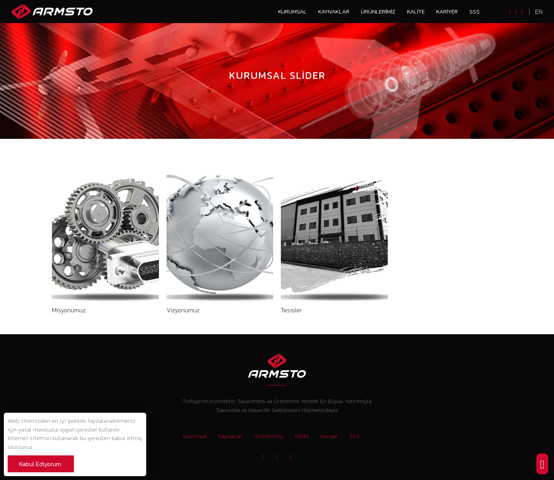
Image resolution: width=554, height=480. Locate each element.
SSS (474, 11)
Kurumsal (292, 11)
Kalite (416, 11)
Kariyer (447, 11)
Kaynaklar (333, 11)
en (538, 11)
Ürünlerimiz (378, 11)
